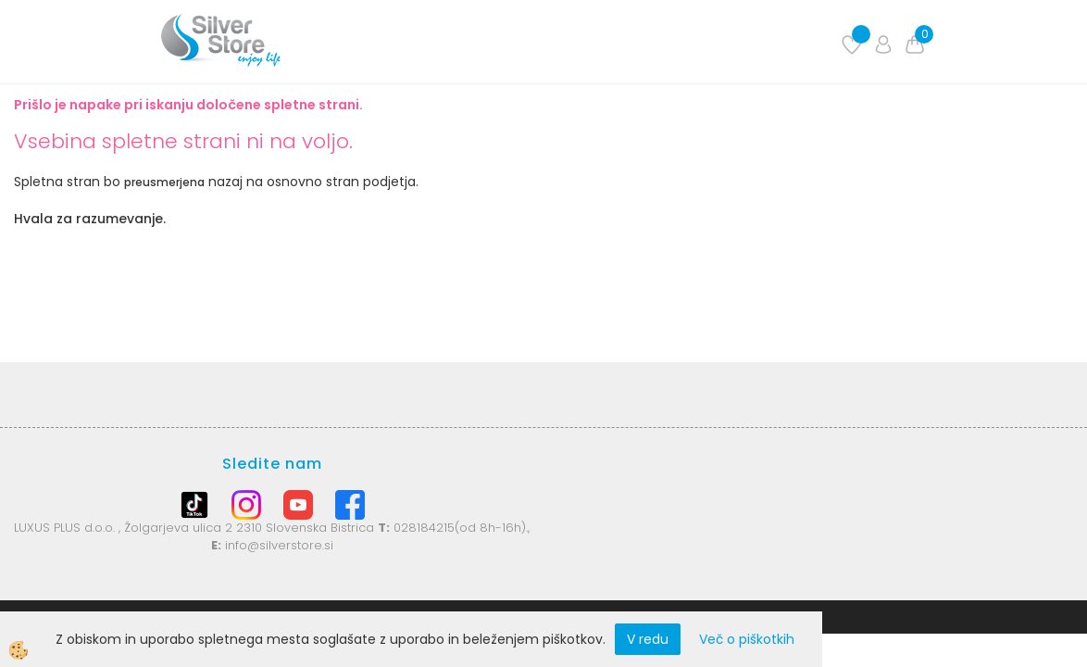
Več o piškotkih (746, 639)
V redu (647, 639)
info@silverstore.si (279, 545)
